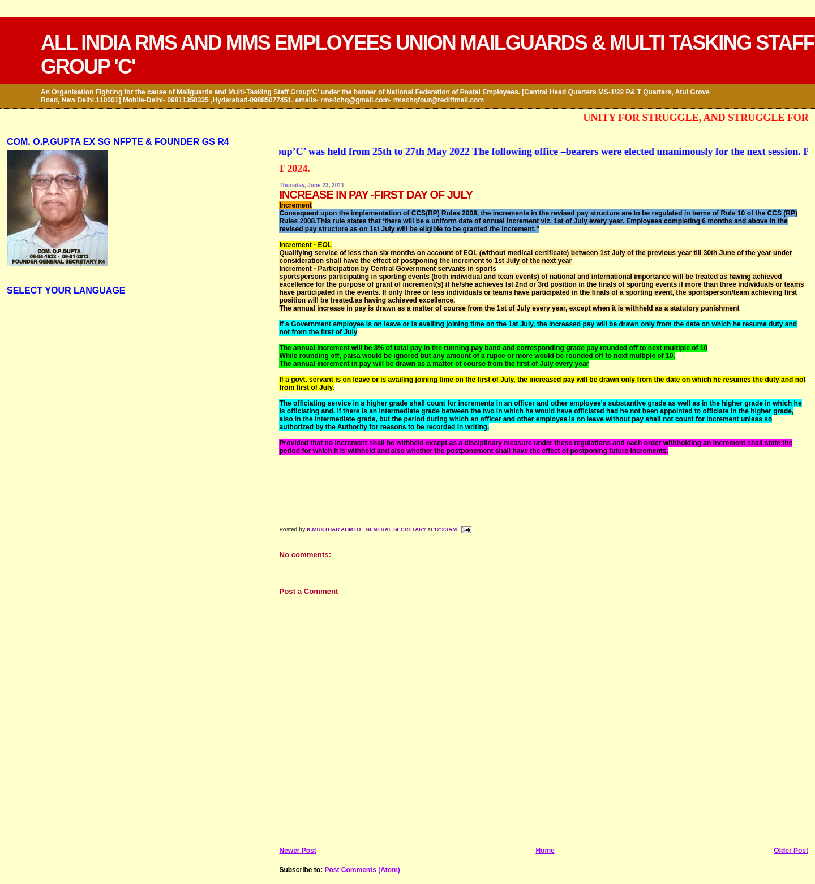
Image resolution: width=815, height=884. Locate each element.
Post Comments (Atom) (362, 870)
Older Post (791, 851)
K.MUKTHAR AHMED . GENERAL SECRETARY (367, 529)
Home (544, 851)
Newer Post (297, 851)
